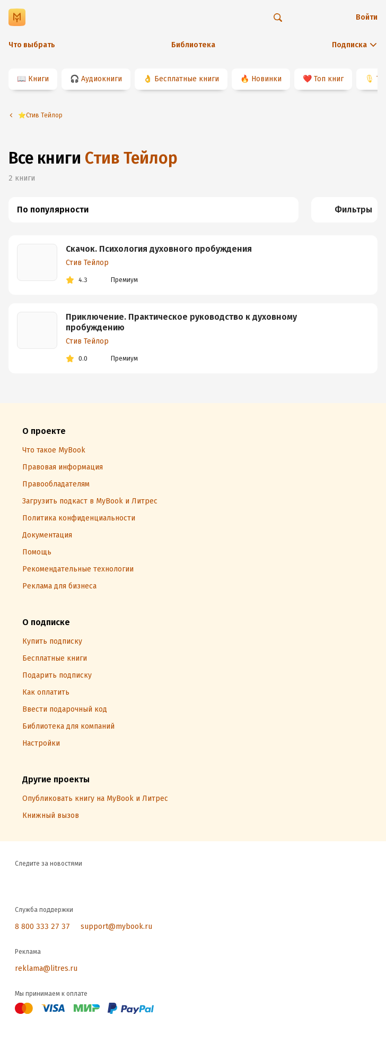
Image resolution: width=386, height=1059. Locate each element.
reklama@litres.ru (46, 968)
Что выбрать (31, 44)
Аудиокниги (101, 78)
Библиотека (193, 44)
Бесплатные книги (186, 78)
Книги (38, 78)
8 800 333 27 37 (42, 926)
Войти (367, 17)
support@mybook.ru (116, 926)
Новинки (266, 78)
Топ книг (329, 78)
